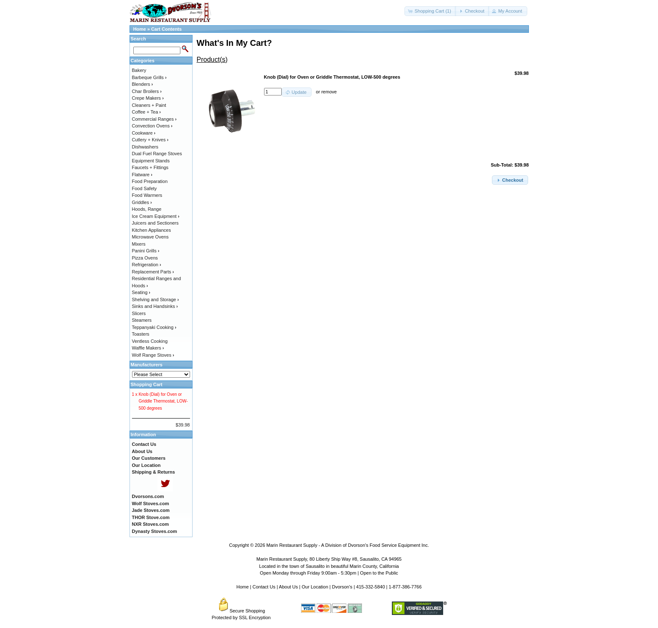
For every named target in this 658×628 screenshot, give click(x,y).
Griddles (142, 202)
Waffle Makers (148, 347)
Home (139, 29)
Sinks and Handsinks (155, 306)
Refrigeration (146, 264)
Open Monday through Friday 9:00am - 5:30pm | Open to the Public (329, 572)
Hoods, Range (146, 209)
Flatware (142, 174)
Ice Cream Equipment (156, 216)
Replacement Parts (153, 271)
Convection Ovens (152, 125)
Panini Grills (145, 250)
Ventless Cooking (150, 341)
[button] (430, 11)
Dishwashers (145, 146)
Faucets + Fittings (150, 167)
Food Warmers (147, 195)
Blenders (142, 84)
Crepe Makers (148, 98)
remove (329, 91)
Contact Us (264, 586)
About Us (288, 586)
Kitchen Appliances (151, 230)
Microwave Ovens (150, 236)
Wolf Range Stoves (153, 355)
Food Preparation (150, 181)
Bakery (139, 70)
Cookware (144, 132)
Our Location (315, 586)
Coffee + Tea (146, 111)
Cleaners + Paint (149, 105)
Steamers (142, 320)
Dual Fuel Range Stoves (157, 153)
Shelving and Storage (155, 299)
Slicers (139, 313)
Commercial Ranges (154, 119)
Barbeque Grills (149, 77)
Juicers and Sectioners (155, 222)
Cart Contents (166, 29)
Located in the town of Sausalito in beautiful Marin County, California (329, 566)
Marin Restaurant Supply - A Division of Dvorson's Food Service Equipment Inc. (348, 545)
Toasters (141, 334)
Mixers (138, 243)
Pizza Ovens (145, 257)
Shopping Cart (147, 384)
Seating (141, 292)
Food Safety (144, 188)
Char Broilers (147, 91)
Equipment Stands (151, 160)
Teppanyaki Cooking (154, 327)
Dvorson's (342, 586)
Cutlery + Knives (150, 139)
